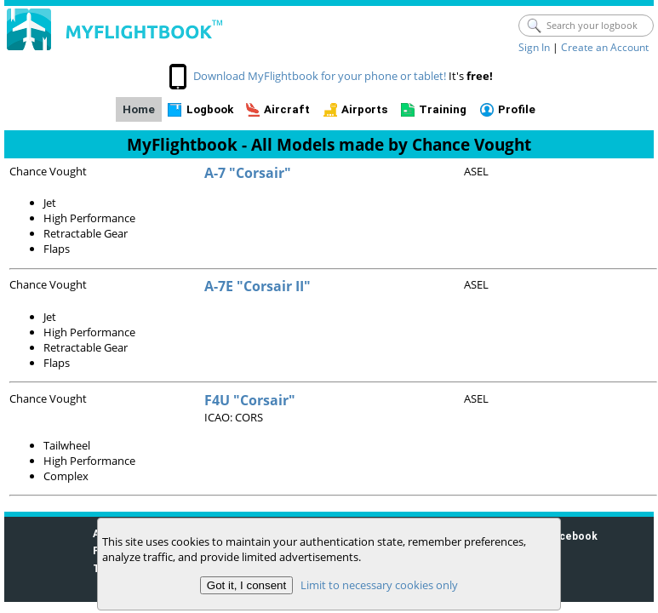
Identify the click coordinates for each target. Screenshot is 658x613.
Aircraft (287, 109)
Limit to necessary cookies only (379, 585)
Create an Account (605, 47)
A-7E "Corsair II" (257, 286)
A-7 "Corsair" (247, 172)
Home (139, 109)
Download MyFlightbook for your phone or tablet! (319, 75)
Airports (364, 109)
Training (442, 109)
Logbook (209, 109)
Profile (516, 109)
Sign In (534, 47)
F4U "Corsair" (249, 400)
